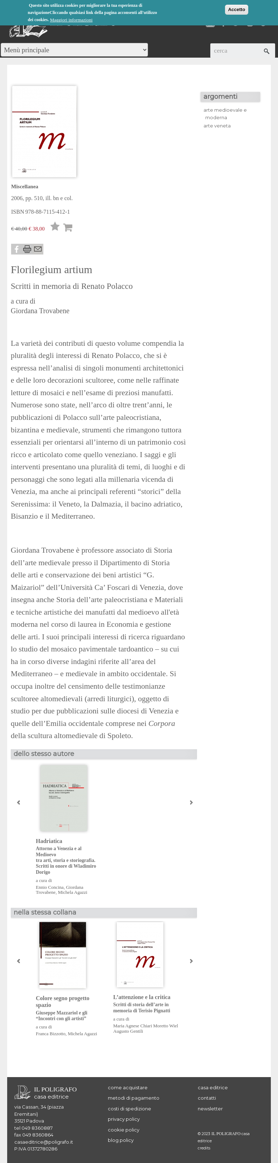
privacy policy (124, 1119)
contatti (207, 1098)
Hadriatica (69, 856)
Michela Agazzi (72, 892)
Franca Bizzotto (51, 1033)
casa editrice (213, 1087)
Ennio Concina (50, 887)
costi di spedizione (129, 1108)
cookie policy (123, 1130)
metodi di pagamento (133, 1098)
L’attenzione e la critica (146, 1004)
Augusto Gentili (128, 1031)
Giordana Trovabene (40, 311)
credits (204, 1148)
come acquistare (128, 1087)
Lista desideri (55, 228)
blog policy (121, 1140)
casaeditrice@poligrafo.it (43, 1142)
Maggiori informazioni (71, 20)
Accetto (236, 9)
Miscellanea (24, 186)
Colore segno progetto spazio (69, 1008)
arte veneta (217, 126)
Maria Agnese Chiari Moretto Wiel (145, 1025)
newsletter (210, 1108)
